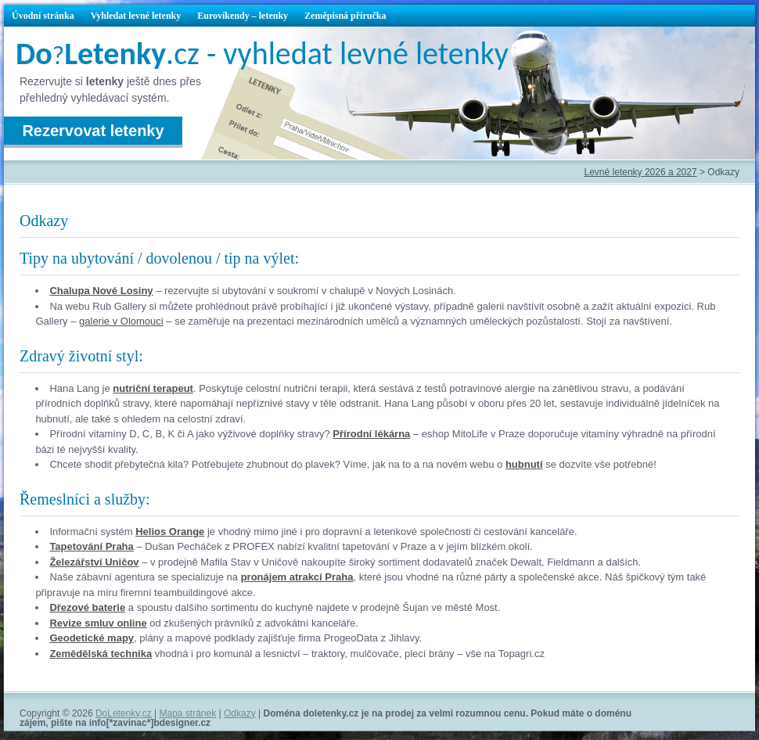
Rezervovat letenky (93, 130)
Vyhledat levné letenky (136, 15)
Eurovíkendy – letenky (242, 15)
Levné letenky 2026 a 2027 (641, 172)
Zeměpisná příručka (345, 15)
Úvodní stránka (43, 15)
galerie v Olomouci (121, 321)
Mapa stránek (188, 713)
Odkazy (240, 713)
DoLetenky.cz (123, 713)
